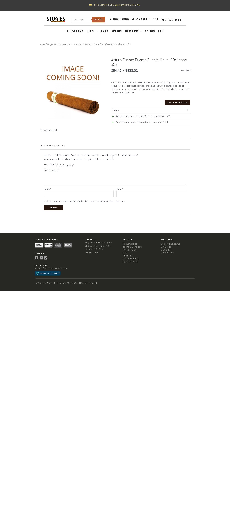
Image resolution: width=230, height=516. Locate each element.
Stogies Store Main (55, 44)
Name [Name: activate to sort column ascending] (116, 110)
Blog (160, 31)
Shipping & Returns (170, 254)
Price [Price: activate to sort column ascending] (141, 110)
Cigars (92, 31)
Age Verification (131, 272)
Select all (180, 110)
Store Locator (121, 19)
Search (98, 19)
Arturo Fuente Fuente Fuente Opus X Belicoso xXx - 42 (123, 119)
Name (47, 199)
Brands (104, 31)
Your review (51, 180)
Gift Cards (166, 257)
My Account (142, 19)
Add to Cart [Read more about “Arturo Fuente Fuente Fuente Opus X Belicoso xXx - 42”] (176, 117)
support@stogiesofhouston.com (51, 279)
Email (119, 199)
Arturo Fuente (79, 44)
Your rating (51, 175)
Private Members (131, 269)
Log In (155, 19)
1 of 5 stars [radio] (60, 176)
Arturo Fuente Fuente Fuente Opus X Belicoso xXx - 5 (123, 131)
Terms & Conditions (132, 257)
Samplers (116, 31)
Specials (150, 31)
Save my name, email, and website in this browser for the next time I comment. (85, 212)
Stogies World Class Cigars (98, 253)
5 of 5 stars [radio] (73, 176)
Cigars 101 (128, 266)
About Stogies (130, 254)
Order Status (167, 263)
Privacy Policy (129, 260)
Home (42, 44)
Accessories (133, 31)
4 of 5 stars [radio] (70, 176)
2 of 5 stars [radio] (63, 176)
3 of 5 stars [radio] (67, 176)
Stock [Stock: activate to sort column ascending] (153, 110)
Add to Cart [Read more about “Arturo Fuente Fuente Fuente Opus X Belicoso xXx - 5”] (176, 129)
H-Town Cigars (75, 31)
